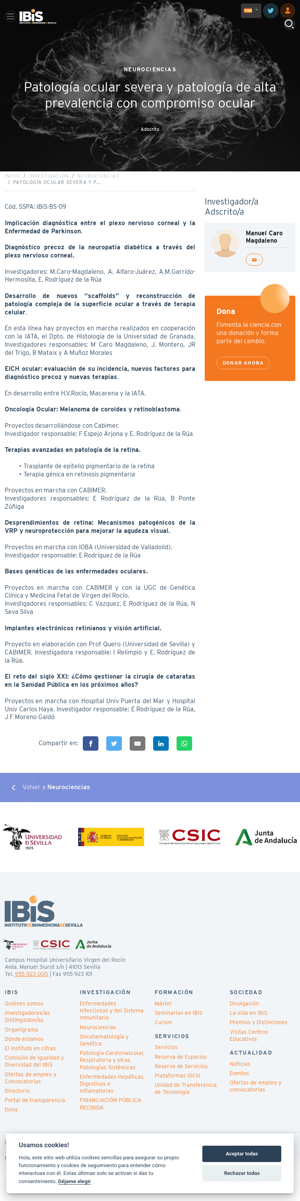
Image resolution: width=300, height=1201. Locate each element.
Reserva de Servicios (181, 1075)
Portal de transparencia (35, 1109)
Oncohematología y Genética (104, 1049)
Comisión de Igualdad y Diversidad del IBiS (34, 1070)
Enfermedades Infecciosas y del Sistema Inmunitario (112, 1019)
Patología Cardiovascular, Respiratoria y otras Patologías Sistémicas (112, 1069)
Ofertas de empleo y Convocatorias (30, 1086)
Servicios (166, 1056)
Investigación (49, 180)
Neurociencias (98, 180)
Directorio (17, 1100)
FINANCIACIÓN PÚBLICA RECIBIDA (110, 1112)
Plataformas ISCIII (177, 1084)
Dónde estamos (24, 1048)
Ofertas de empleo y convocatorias (255, 1095)
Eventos (239, 1082)
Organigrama (21, 1038)
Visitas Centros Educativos (249, 1044)
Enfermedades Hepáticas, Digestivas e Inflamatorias (112, 1092)
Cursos (163, 1031)
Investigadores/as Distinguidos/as (27, 1025)
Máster (163, 1012)
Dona (11, 1118)
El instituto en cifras (30, 1057)
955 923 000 (31, 983)
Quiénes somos (24, 1012)
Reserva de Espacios (181, 1065)
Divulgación (244, 1012)
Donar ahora (243, 367)
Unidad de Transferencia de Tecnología (186, 1097)
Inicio (12, 180)
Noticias (240, 1072)
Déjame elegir (74, 1181)
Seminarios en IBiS (178, 1022)
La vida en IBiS (248, 1022)
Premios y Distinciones (259, 1031)
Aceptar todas (242, 1154)
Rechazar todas (242, 1173)
